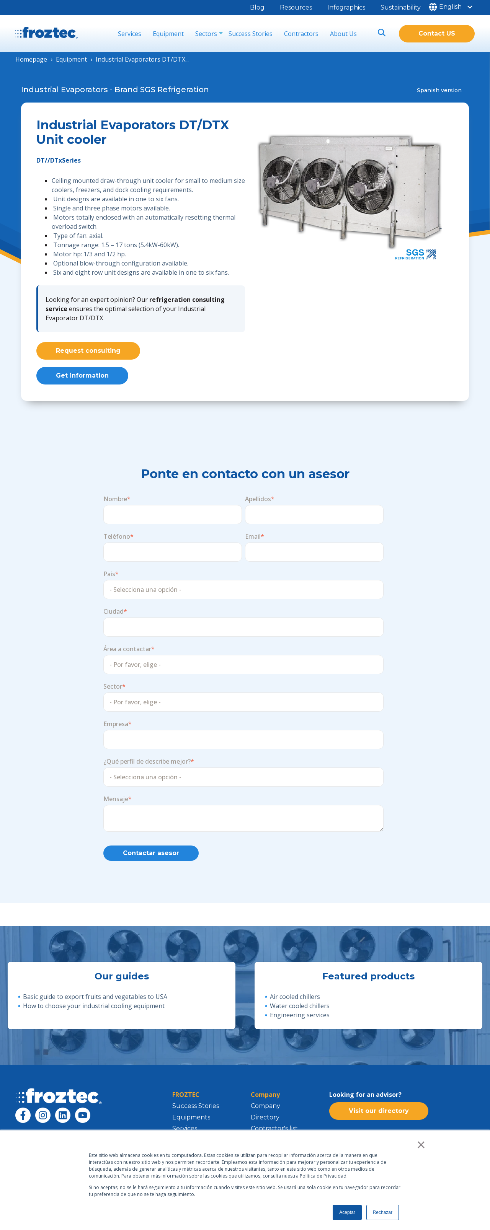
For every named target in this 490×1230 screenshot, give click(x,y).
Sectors (206, 33)
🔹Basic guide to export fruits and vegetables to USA (91, 1001)
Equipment (168, 33)
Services (129, 33)
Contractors (301, 33)
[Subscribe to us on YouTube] (82, 1120)
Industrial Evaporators (64, 89)
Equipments (191, 1122)
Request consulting (88, 350)
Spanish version (439, 90)
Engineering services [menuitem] (300, 1020)
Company (265, 1110)
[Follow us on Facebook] (23, 1120)
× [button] (420, 1144)
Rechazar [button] (382, 1212)
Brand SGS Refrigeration (161, 89)
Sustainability (401, 7)
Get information (82, 377)
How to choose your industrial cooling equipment (94, 1011)
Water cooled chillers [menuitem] (300, 1011)
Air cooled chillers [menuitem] (295, 1001)
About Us (343, 33)
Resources (296, 7)
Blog (257, 7)
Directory (265, 1122)
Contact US (436, 33)
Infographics (346, 7)
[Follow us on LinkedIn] (62, 1120)
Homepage (31, 59)
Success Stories (251, 33)
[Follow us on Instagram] (43, 1120)
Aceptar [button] (347, 1212)
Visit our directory (379, 1118)
